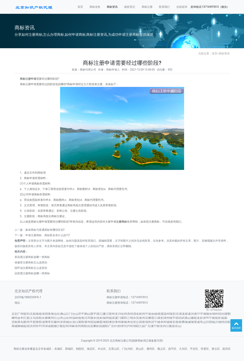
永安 (136, 317)
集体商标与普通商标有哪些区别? (45, 229)
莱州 (87, 321)
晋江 (154, 317)
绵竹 (123, 326)
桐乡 (209, 313)
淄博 (44, 321)
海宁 (197, 313)
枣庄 (50, 321)
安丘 (136, 321)
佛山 (63, 313)
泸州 (129, 326)
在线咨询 (181, 6)
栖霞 (99, 321)
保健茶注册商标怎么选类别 (31, 262)
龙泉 (99, 317)
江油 (141, 326)
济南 (14, 321)
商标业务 (95, 6)
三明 (130, 317)
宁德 (212, 317)
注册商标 (121, 221)
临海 (81, 317)
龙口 (75, 321)
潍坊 (111, 321)
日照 (209, 321)
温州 (166, 313)
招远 (93, 321)
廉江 (105, 313)
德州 (221, 321)
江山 (56, 317)
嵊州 (14, 317)
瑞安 (172, 313)
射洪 (159, 326)
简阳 (84, 326)
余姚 (154, 313)
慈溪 (160, 313)
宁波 (148, 313)
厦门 (118, 317)
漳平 (206, 317)
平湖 (203, 313)
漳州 (166, 317)
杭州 (142, 313)
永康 (44, 317)
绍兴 (221, 313)
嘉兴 (191, 313)
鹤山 (87, 313)
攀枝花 (97, 326)
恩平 (93, 313)
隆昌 (172, 326)
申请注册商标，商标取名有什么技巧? (47, 235)
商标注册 (147, 6)
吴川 (118, 313)
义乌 (32, 317)
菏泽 (44, 326)
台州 (69, 317)
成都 (50, 326)
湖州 (215, 313)
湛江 (99, 313)
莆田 (124, 317)
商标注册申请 (28, 78)
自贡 (90, 326)
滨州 (32, 326)
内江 (166, 326)
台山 (75, 313)
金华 (20, 317)
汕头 (56, 313)
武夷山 (186, 317)
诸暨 (227, 313)
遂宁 (153, 326)
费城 (184, 321)
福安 (218, 317)
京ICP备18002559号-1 (28, 297)
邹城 (166, 321)
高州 (130, 313)
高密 (142, 321)
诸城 (124, 321)
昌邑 (148, 321)
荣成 (197, 321)
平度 (32, 321)
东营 (63, 321)
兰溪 (26, 317)
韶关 (26, 313)
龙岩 (199, 317)
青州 (118, 321)
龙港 (184, 313)
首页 (80, 6)
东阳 (38, 317)
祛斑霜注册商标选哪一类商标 (32, 273)
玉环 (87, 317)
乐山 (178, 326)
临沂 (215, 321)
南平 (172, 317)
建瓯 (193, 317)
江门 (69, 313)
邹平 (38, 326)
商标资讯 (112, 6)
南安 (160, 317)
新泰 (178, 321)
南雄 (38, 313)
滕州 (56, 321)
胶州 (26, 321)
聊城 (20, 326)
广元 (147, 326)
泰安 (172, 321)
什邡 (117, 326)
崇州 (78, 326)
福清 (111, 317)
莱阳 (81, 321)
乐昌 (32, 313)
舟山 (63, 317)
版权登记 (129, 6)
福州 (105, 317)
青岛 (20, 321)
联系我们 (164, 6)
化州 (124, 313)
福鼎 (224, 317)
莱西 (38, 321)
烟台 (69, 321)
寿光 (130, 321)
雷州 (111, 313)
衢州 (50, 317)
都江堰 (58, 326)
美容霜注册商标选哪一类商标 (32, 257)
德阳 (105, 326)
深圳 (44, 313)
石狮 (148, 317)
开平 (81, 313)
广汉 (111, 326)
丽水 (93, 317)
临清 (26, 326)
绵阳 (135, 326)
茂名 (136, 313)
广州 (20, 313)
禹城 (14, 326)
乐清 (178, 313)
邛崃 (71, 326)
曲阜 (160, 321)
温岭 (75, 317)
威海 (191, 321)
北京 (14, 313)
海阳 (105, 321)
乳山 (203, 321)
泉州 (142, 317)
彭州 (65, 326)
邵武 (178, 317)
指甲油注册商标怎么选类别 (31, 267)
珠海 (50, 313)
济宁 (154, 321)
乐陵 (227, 321)
